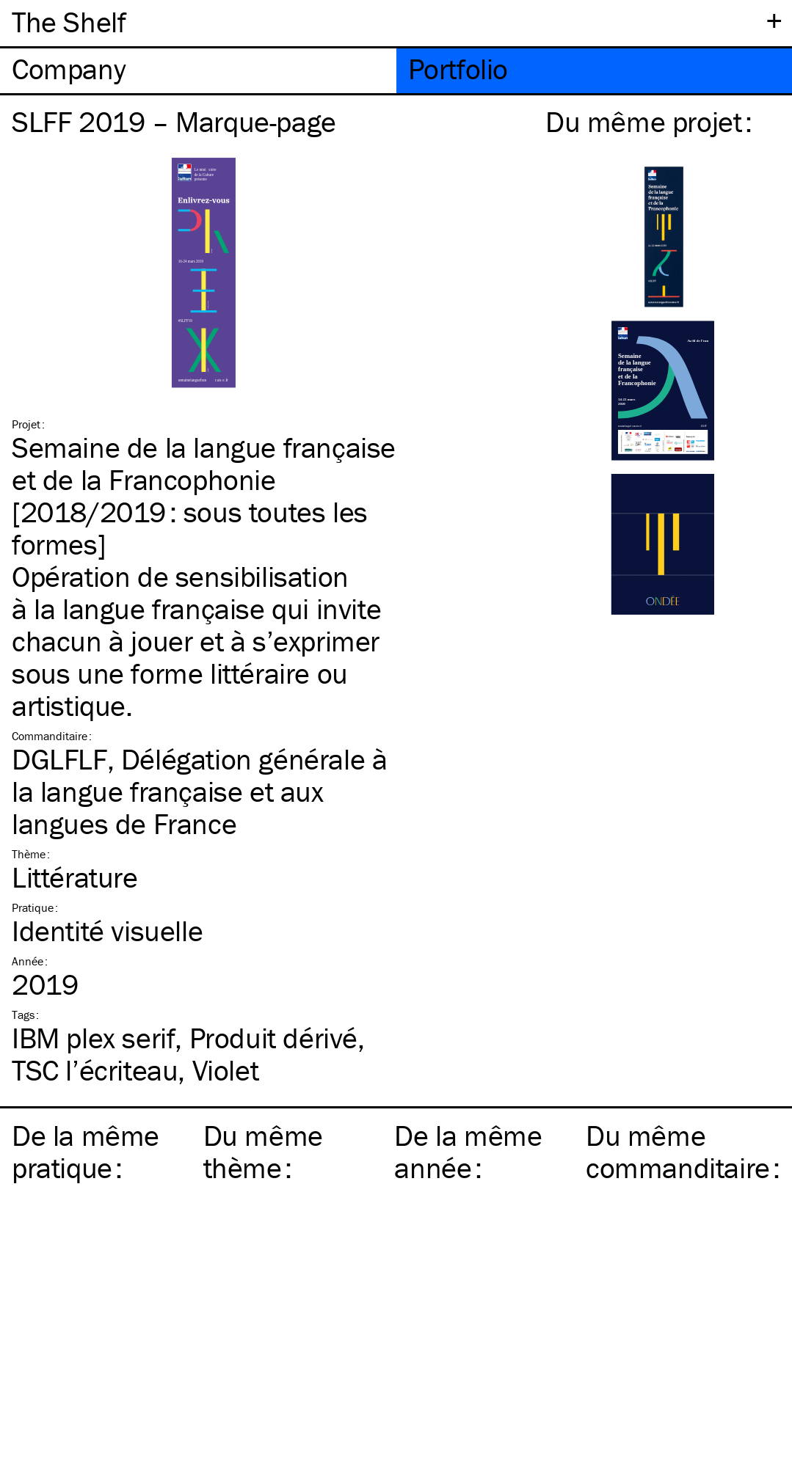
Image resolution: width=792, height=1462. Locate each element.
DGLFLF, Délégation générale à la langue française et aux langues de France (199, 791)
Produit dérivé (273, 1038)
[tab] (198, 70)
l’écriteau (95, 1070)
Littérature (75, 877)
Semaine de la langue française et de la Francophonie (204, 463)
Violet (225, 1070)
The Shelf (69, 22)
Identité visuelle (107, 931)
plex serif (93, 1038)
